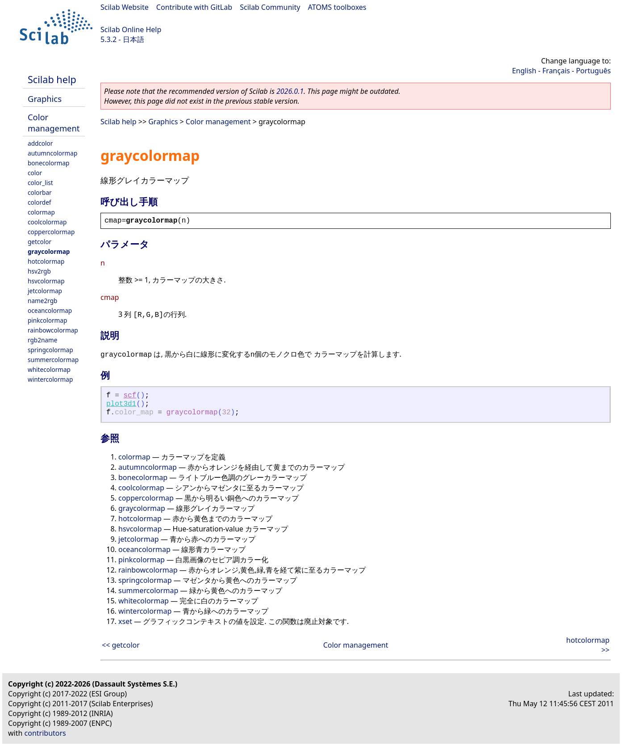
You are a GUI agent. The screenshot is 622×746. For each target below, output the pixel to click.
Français (556, 71)
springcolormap (50, 350)
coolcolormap (47, 222)
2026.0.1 (290, 91)
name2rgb (42, 300)
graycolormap (49, 251)
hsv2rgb (39, 271)
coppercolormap (51, 232)
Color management (53, 122)
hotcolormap (46, 261)
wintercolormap (50, 379)
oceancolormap (50, 310)
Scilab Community (270, 7)
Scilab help (52, 79)
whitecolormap (49, 369)
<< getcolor (121, 645)
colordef (39, 202)
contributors (45, 733)
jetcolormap (45, 291)
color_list (40, 182)
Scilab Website (124, 7)
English (524, 71)
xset (125, 621)
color (35, 173)
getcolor (39, 241)
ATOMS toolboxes (337, 7)
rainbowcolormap (53, 330)
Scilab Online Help (130, 29)
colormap (41, 212)
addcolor (40, 143)
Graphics (45, 98)
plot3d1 (121, 404)
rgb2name (42, 340)
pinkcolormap (47, 320)
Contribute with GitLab (194, 7)
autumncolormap (52, 153)
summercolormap (53, 359)
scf (129, 396)
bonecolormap (48, 163)
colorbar (40, 192)
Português (593, 71)
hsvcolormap (46, 281)
